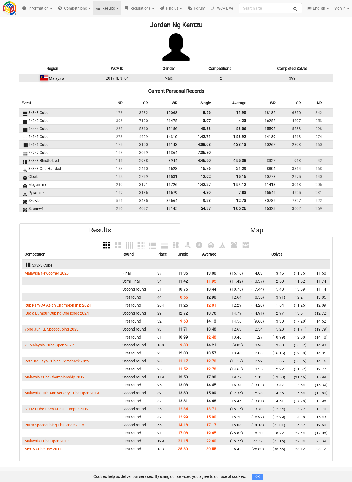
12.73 (241, 200)
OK (257, 477)
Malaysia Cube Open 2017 (46, 441)
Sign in (341, 8)
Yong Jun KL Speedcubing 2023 (51, 329)
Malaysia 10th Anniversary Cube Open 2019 (61, 393)
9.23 (207, 200)
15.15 (241, 176)
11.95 (241, 112)
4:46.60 (204, 160)
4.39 (207, 192)
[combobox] (270, 8)
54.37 (206, 208)
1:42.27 (204, 184)
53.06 (241, 128)
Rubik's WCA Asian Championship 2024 (57, 305)
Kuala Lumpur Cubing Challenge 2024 (56, 313)
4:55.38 (239, 160)
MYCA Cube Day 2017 (43, 449)
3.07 (207, 120)
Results (100, 230)
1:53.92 (239, 136)
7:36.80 (204, 152)
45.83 (206, 128)
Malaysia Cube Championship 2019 (54, 377)
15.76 (206, 168)
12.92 (206, 176)
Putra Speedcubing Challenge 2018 (54, 425)
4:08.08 (204, 144)
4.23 (242, 120)
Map (256, 230)
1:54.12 (239, 184)
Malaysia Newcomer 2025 (46, 273)
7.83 (242, 192)
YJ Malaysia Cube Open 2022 (49, 345)
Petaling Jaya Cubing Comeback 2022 (56, 361)
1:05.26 (239, 208)
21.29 (241, 168)
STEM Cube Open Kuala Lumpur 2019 (56, 409)
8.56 (207, 112)
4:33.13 (239, 144)
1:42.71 (204, 136)
